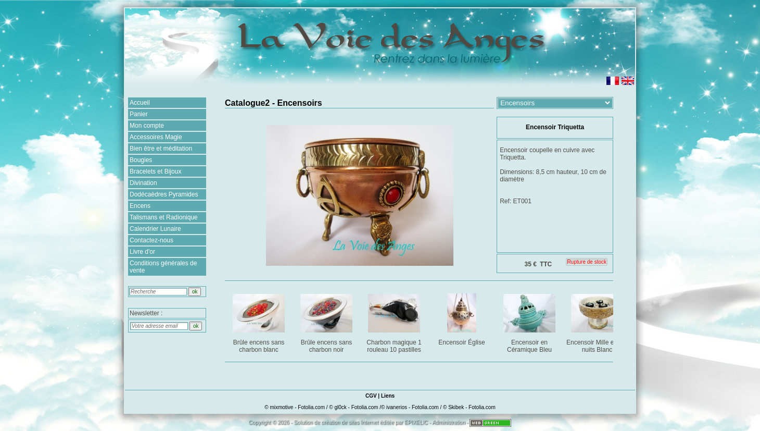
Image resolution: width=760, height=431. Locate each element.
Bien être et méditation (161, 148)
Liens (388, 396)
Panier (139, 114)
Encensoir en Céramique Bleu (530, 321)
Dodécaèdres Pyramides (164, 194)
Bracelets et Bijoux (155, 171)
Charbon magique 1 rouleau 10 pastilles (394, 321)
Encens (140, 206)
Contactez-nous (151, 240)
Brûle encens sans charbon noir (327, 321)
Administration (448, 422)
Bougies (141, 160)
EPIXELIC (416, 422)
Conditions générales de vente (163, 267)
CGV (371, 396)
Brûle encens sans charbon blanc (259, 321)
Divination (143, 183)
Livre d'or (142, 251)
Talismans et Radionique (164, 217)
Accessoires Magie (156, 137)
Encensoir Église (462, 317)
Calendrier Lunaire (155, 228)
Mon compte (147, 125)
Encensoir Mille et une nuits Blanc (597, 321)
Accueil (140, 102)
